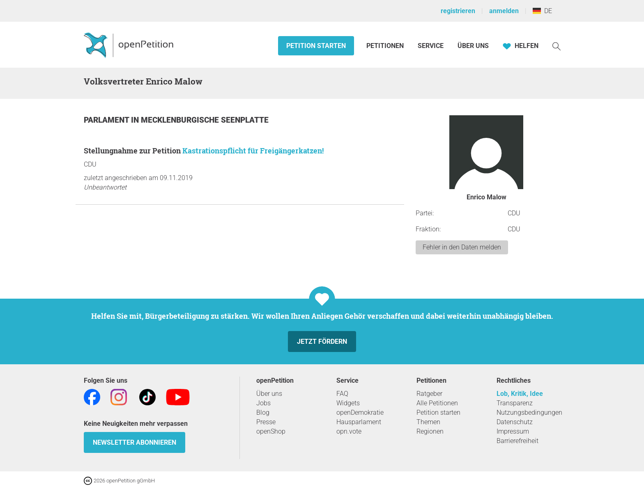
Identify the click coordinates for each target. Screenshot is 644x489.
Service (431, 46)
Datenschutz (515, 422)
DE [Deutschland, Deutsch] (542, 11)
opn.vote (348, 431)
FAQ (342, 394)
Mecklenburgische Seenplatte (205, 120)
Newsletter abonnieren (134, 442)
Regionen (430, 431)
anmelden (504, 11)
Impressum (513, 431)
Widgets (348, 403)
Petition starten (316, 46)
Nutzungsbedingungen (529, 412)
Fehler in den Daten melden (462, 247)
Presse (266, 422)
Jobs (263, 403)
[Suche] (556, 45)
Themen (428, 422)
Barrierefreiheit (517, 441)
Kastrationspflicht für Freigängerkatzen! (253, 150)
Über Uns (473, 46)
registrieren (458, 11)
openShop (270, 431)
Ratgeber (429, 394)
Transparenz (515, 403)
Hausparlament (358, 422)
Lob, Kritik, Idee (520, 394)
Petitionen (385, 46)
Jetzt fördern (322, 341)
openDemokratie (360, 412)
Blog (262, 412)
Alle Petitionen (437, 403)
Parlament (107, 120)
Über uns (269, 394)
